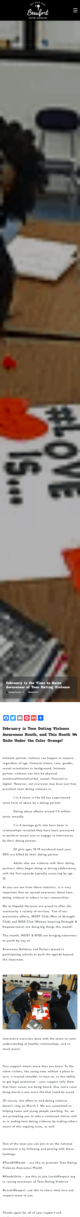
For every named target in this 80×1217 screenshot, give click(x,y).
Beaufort (33, 692)
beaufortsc (15, 692)
